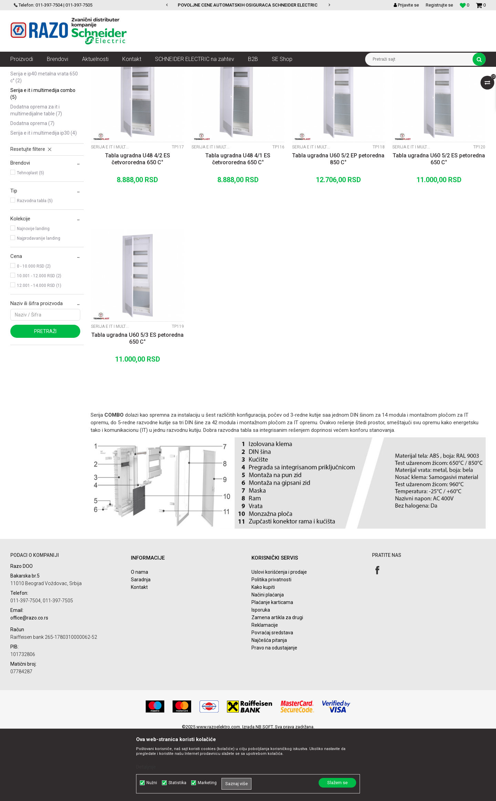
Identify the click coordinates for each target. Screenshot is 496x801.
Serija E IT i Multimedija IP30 (43, 199)
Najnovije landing (33, 295)
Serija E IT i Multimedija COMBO (42, 160)
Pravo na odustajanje (274, 714)
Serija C (23, 121)
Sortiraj (304, 84)
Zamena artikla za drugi (277, 684)
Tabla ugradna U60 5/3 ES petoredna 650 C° (137, 405)
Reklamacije (264, 692)
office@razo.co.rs (29, 684)
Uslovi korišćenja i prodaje (279, 639)
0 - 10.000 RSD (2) (34, 333)
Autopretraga (274, 84)
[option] (248, 5)
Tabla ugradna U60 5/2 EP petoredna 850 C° (338, 225)
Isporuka (260, 676)
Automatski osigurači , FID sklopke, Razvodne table (113, 72)
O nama (139, 639)
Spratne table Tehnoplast (191, 72)
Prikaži (413, 84)
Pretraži (45, 398)
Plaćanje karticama (272, 669)
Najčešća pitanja (269, 707)
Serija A (22, 102)
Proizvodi (49, 72)
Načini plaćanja (267, 661)
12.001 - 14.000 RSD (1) (39, 352)
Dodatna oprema (32, 190)
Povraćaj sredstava (272, 699)
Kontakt (139, 654)
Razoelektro (21, 72)
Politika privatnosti (271, 646)
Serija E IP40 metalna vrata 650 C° (44, 144)
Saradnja (141, 646)
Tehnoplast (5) (30, 239)
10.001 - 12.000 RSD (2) (39, 342)
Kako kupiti (263, 654)
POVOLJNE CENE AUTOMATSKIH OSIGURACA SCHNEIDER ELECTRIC (248, 5)
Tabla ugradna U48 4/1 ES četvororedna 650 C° (237, 225)
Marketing (207, 782)
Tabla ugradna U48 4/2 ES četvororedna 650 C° (137, 225)
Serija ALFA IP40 (30, 111)
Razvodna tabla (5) (35, 267)
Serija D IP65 (27, 131)
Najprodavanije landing (38, 305)
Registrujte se (439, 5)
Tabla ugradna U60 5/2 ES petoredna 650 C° (439, 225)
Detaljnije (146, 767)
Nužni (151, 782)
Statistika (177, 782)
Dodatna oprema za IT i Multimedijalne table (36, 177)
